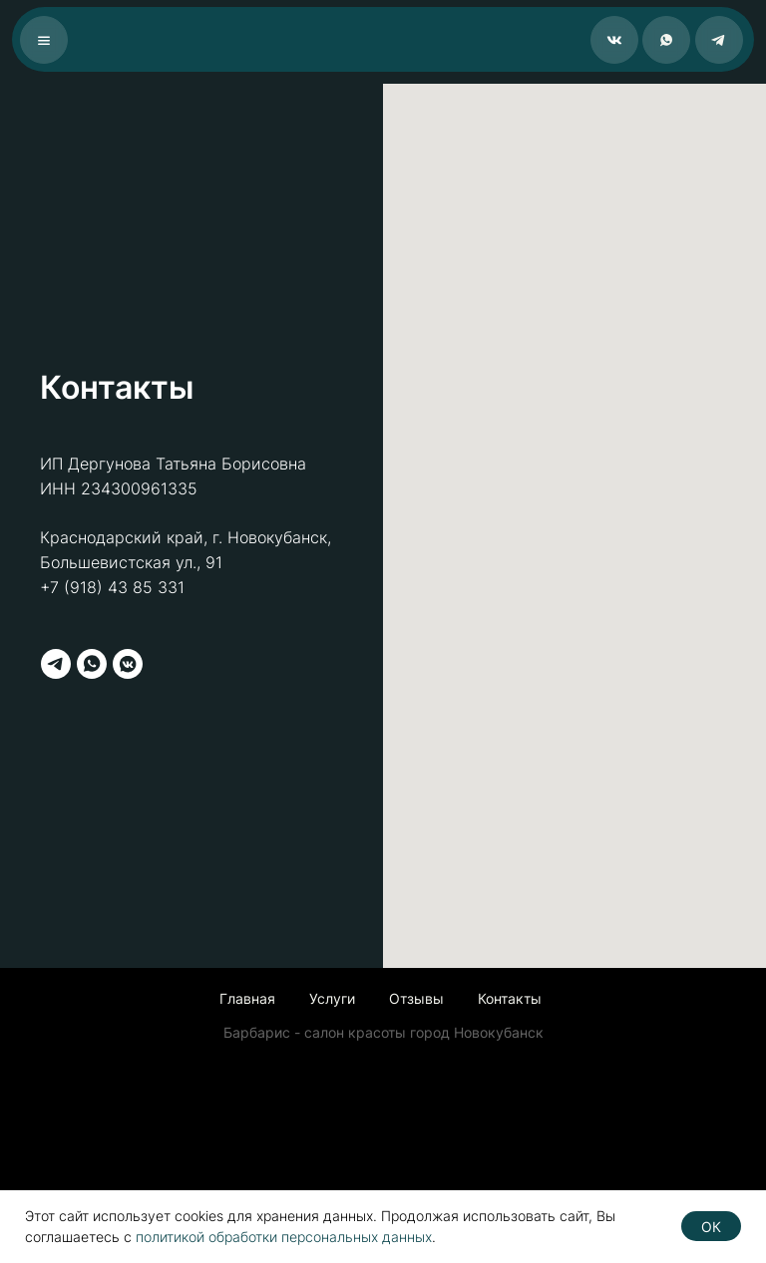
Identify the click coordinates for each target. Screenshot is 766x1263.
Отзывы (416, 998)
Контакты (510, 998)
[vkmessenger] (128, 664)
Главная (247, 998)
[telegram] (56, 664)
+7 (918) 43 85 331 (112, 587)
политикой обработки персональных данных (284, 1236)
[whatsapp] (92, 664)
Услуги (332, 998)
